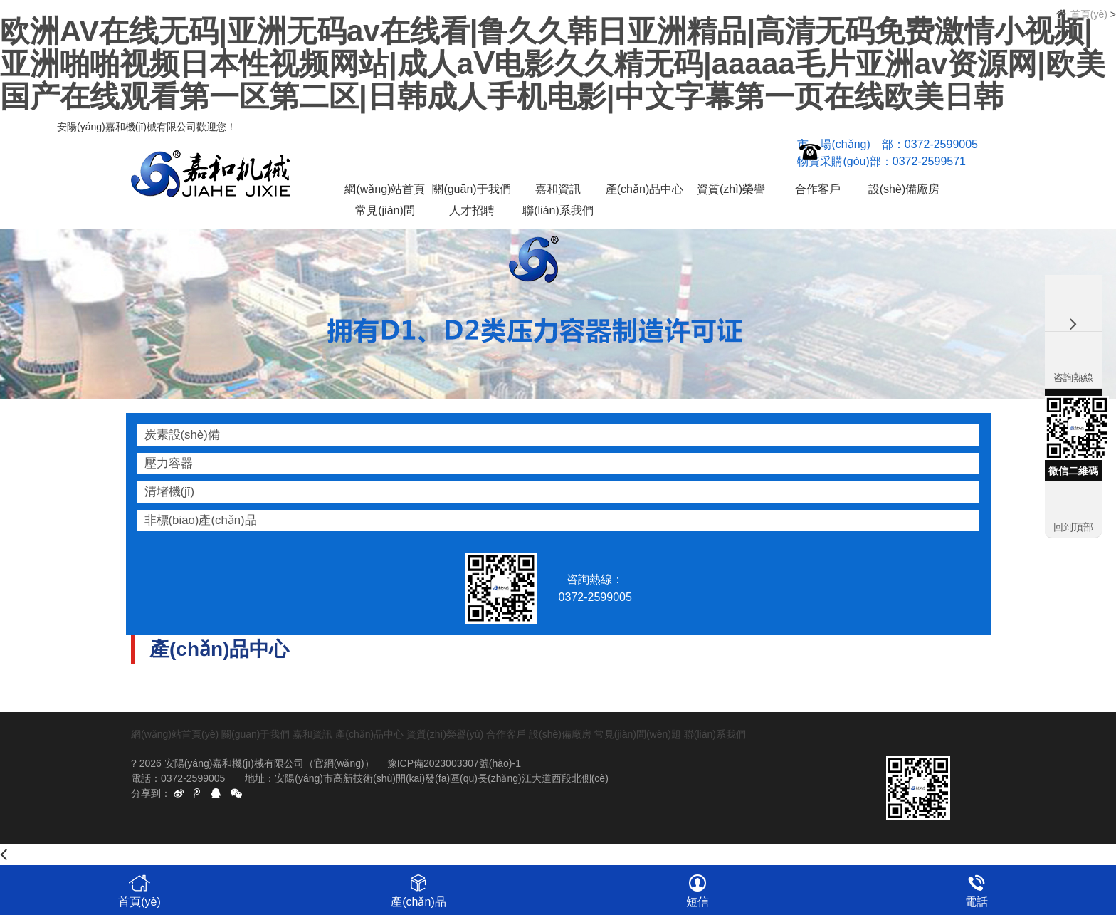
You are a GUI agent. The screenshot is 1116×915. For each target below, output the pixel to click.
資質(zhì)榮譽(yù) (731, 191)
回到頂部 (1073, 527)
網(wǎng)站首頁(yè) (384, 191)
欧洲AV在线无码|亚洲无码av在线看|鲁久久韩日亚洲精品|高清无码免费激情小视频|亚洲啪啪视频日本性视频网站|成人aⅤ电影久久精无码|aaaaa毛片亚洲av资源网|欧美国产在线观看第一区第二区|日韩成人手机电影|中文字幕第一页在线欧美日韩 (552, 63)
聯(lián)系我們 (558, 210)
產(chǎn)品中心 (644, 189)
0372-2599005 (941, 144)
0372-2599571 (929, 161)
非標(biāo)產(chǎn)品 (200, 520)
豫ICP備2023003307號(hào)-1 (454, 763)
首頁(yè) (1088, 14)
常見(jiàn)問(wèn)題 (385, 212)
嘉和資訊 (558, 189)
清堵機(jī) (169, 491)
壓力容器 (168, 463)
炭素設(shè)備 (182, 434)
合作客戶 (818, 189)
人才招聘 (472, 210)
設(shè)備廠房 (903, 189)
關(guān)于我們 (471, 189)
